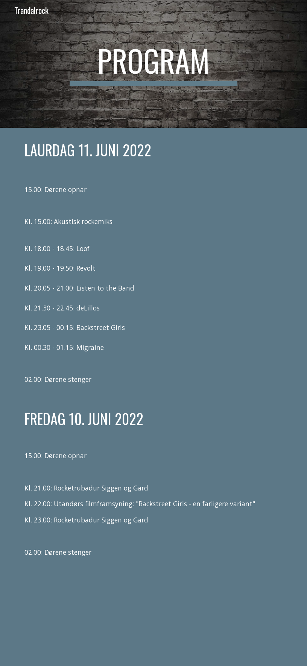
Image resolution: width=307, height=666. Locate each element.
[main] (153, 64)
